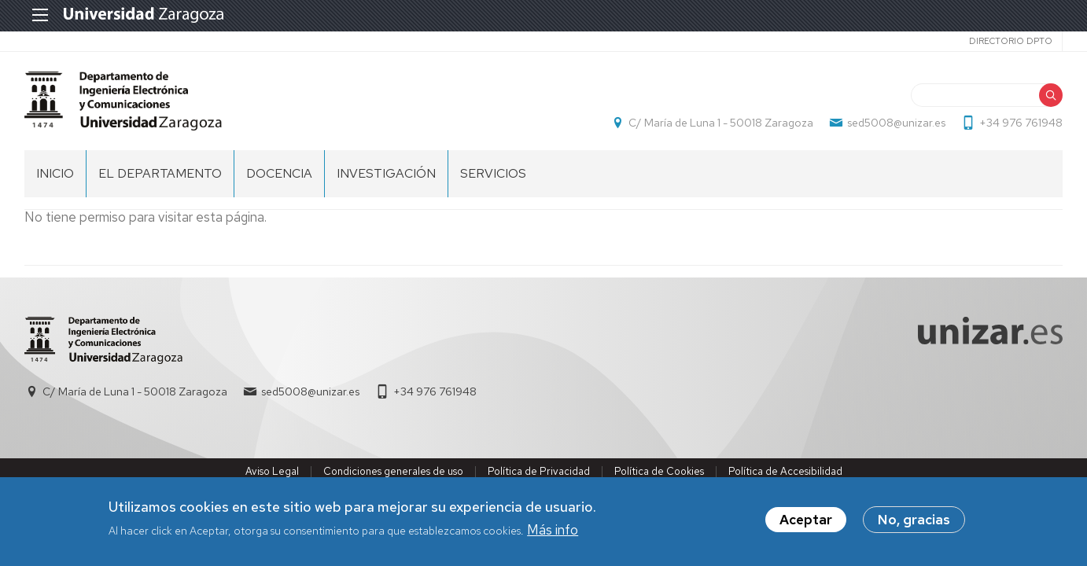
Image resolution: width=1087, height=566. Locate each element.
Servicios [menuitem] (493, 173)
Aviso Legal (272, 471)
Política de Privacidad (539, 471)
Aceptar (805, 522)
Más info (552, 531)
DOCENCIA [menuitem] (279, 173)
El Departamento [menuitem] (160, 173)
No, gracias (914, 522)
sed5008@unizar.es (896, 123)
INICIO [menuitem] (55, 173)
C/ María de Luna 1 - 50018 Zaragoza (720, 123)
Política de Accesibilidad (785, 471)
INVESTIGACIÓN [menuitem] (386, 173)
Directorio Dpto (1010, 40)
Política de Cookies (659, 471)
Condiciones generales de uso (393, 471)
